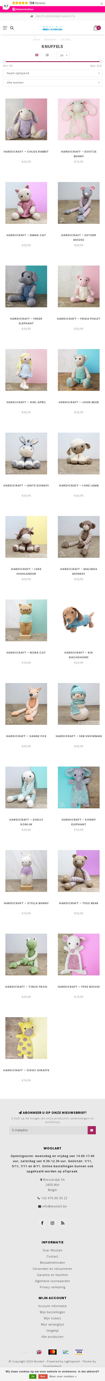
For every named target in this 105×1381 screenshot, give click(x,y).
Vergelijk (52, 1330)
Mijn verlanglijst (52, 1324)
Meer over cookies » (63, 1376)
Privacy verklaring (52, 1287)
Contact (52, 1256)
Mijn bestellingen (52, 1312)
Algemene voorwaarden (52, 1281)
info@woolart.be (54, 1206)
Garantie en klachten (52, 1275)
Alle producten (52, 1337)
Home (36, 39)
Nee (43, 1376)
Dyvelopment (52, 1366)
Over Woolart (53, 1250)
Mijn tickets (52, 1318)
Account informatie (52, 1306)
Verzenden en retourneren (52, 1269)
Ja (32, 1376)
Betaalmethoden (52, 1263)
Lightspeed (72, 1361)
